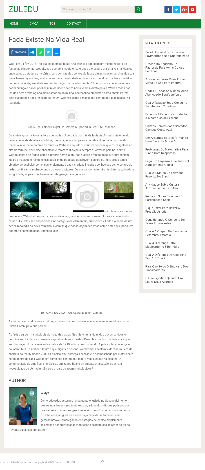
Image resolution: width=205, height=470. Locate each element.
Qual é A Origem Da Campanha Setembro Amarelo (166, 233)
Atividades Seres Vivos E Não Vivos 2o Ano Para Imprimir (165, 81)
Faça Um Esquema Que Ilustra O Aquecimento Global (167, 163)
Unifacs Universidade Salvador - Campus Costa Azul (167, 127)
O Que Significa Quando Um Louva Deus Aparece (164, 280)
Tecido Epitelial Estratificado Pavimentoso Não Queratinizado (167, 54)
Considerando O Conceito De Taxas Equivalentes (165, 221)
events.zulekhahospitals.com (16, 462)
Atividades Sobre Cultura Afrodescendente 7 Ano (162, 186)
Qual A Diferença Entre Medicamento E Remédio (162, 244)
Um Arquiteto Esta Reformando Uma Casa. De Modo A (166, 139)
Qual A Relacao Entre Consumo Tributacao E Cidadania (166, 104)
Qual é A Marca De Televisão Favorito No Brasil (164, 174)
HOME (14, 23)
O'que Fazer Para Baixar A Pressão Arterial (162, 209)
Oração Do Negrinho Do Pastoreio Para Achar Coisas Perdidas (164, 67)
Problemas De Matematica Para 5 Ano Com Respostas (166, 151)
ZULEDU (23, 9)
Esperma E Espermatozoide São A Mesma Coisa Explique (167, 116)
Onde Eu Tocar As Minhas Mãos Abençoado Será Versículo (166, 92)
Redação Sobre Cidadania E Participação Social (163, 198)
